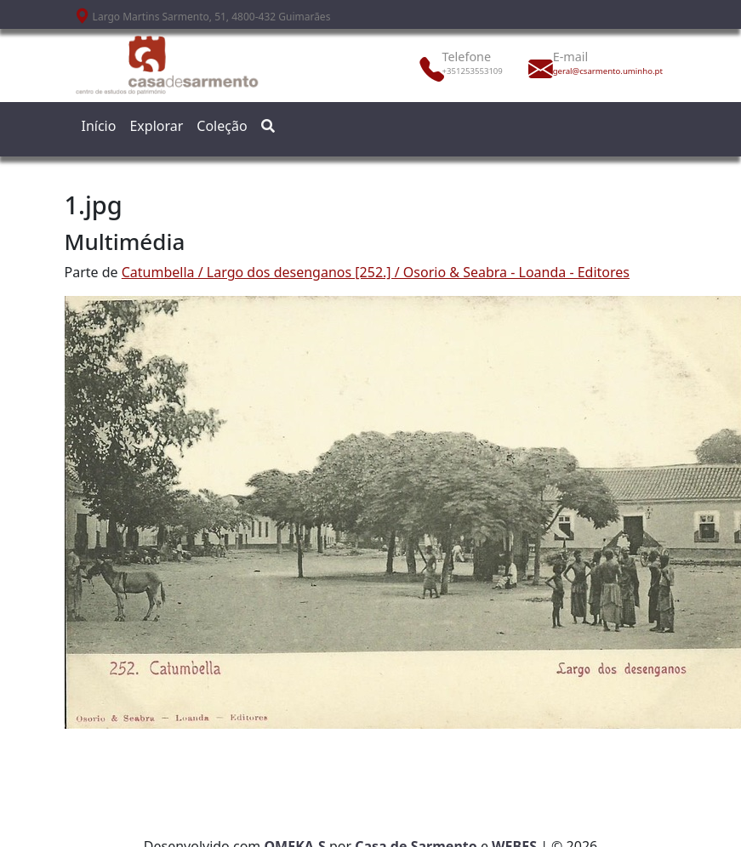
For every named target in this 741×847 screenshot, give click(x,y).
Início (99, 126)
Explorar (156, 126)
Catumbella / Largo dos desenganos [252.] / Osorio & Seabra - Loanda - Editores (376, 272)
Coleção (222, 126)
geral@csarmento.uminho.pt (590, 71)
